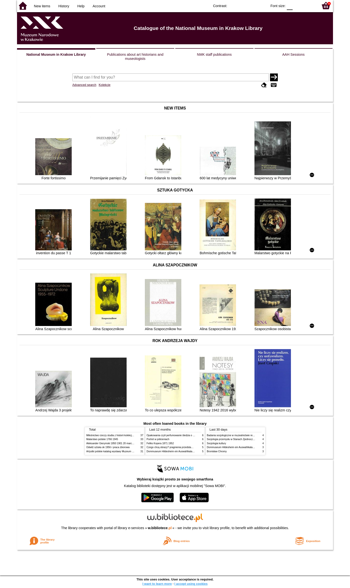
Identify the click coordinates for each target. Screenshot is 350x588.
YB (252, 5)
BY (262, 5)
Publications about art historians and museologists (135, 57)
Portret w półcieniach (158, 439)
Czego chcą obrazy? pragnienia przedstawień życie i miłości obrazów (184, 447)
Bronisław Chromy (217, 451)
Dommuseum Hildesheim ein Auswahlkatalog (171, 451)
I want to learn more (157, 584)
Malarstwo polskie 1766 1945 (102, 439)
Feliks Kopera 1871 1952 (160, 443)
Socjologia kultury (216, 443)
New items (42, 6)
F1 (298, 5)
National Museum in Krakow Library (56, 54)
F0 (289, 5)
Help (81, 6)
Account (99, 6)
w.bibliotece (160, 528)
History (63, 6)
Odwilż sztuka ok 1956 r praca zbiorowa (108, 447)
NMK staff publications (214, 54)
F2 (309, 5)
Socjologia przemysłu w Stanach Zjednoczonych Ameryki (238, 439)
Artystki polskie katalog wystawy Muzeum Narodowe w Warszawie (122, 451)
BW (242, 5)
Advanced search (84, 85)
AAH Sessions (293, 54)
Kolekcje (104, 85)
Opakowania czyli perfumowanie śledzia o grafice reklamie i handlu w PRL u (188, 435)
